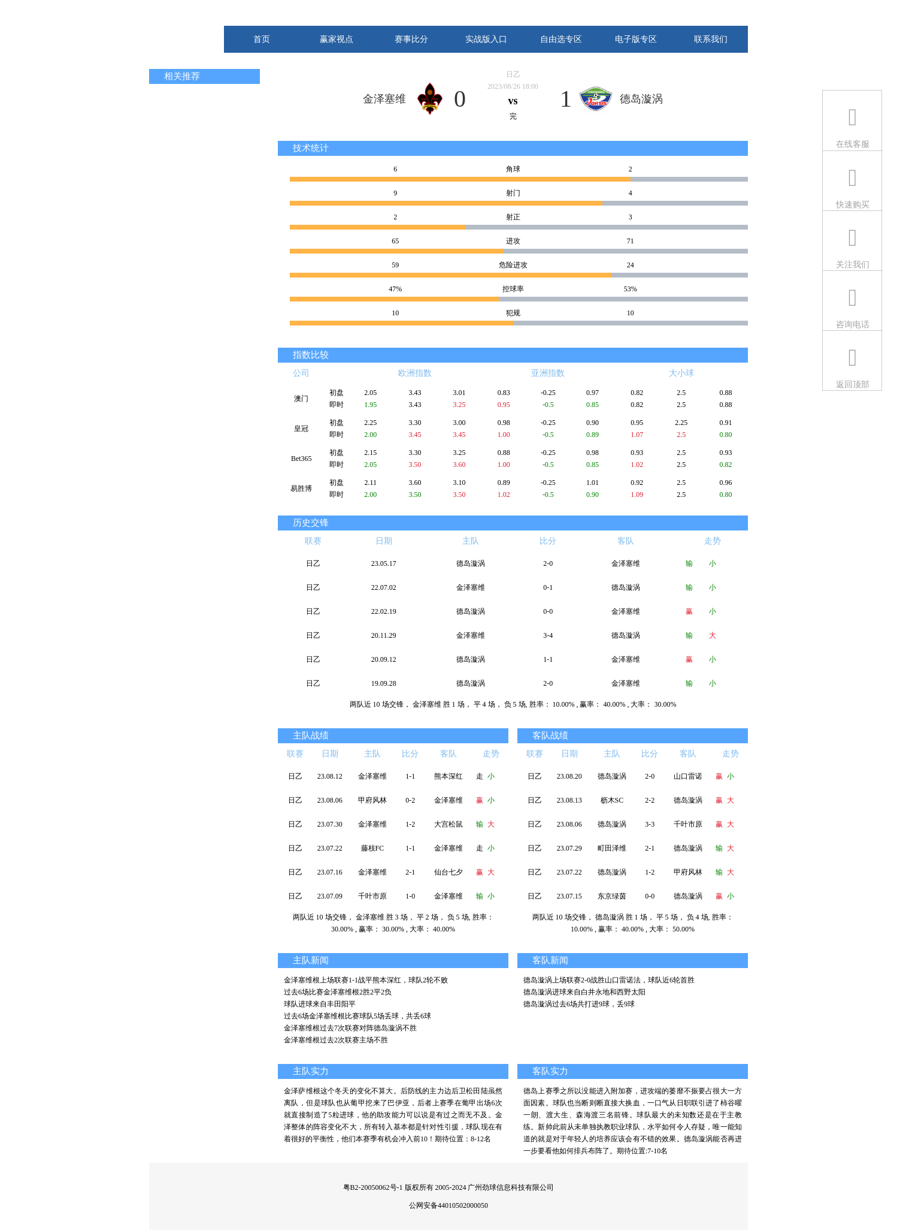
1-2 (410, 824)
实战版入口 (486, 39)
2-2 (649, 800)
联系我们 (711, 39)
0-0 (548, 611)
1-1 (548, 659)
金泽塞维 (384, 99)
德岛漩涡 (641, 99)
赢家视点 (336, 39)
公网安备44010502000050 (448, 1205)
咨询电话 (852, 324)
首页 (261, 39)
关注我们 (852, 264)
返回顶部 (852, 384)
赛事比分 (411, 39)
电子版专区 (636, 39)
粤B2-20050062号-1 (373, 1187)
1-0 (410, 896)
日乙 (513, 74)
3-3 (649, 824)
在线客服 (852, 144)
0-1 (548, 587)
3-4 (548, 635)
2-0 (548, 563)
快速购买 (852, 204)
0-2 (410, 800)
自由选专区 (561, 39)
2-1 (410, 872)
